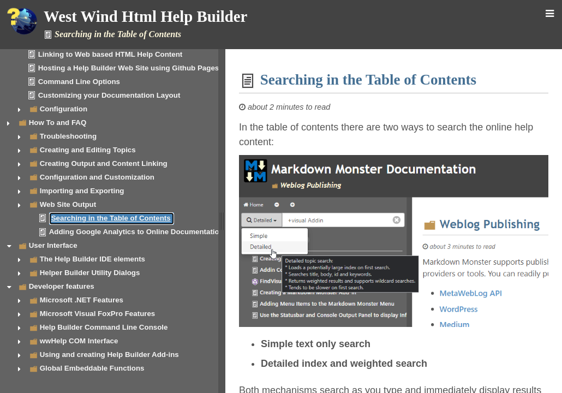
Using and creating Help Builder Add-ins (109, 354)
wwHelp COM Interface (79, 341)
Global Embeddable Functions (92, 368)
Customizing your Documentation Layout (109, 95)
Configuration (63, 109)
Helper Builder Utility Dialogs (90, 273)
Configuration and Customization (97, 177)
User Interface (53, 245)
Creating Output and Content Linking (104, 163)
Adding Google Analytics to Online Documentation (136, 232)
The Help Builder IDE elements (92, 259)
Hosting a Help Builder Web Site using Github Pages (128, 68)
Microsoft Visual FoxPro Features (98, 313)
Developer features (61, 286)
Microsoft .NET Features (81, 300)
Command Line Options (79, 82)
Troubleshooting (68, 136)
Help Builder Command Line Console (104, 327)
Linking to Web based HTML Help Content (110, 54)
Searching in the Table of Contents (111, 218)
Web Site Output (68, 204)
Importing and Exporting (82, 191)
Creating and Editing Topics (88, 150)
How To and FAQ (58, 122)
